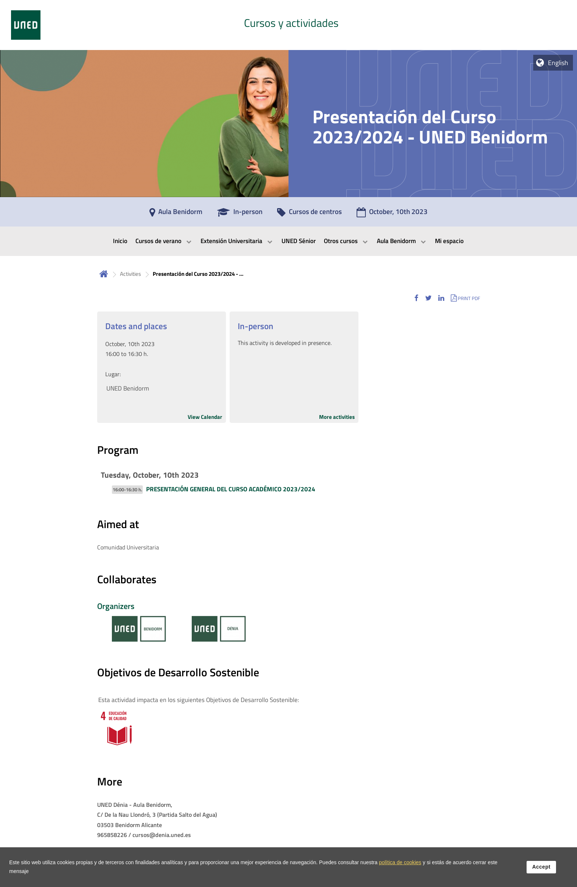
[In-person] (240, 214)
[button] (416, 298)
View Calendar (205, 417)
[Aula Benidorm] (176, 214)
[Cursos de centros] (309, 214)
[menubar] (288, 241)
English (558, 63)
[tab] (288, 25)
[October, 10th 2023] (392, 214)
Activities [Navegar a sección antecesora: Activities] (130, 274)
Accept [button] (541, 873)
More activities (337, 417)
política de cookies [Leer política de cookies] (400, 869)
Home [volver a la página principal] (103, 274)
